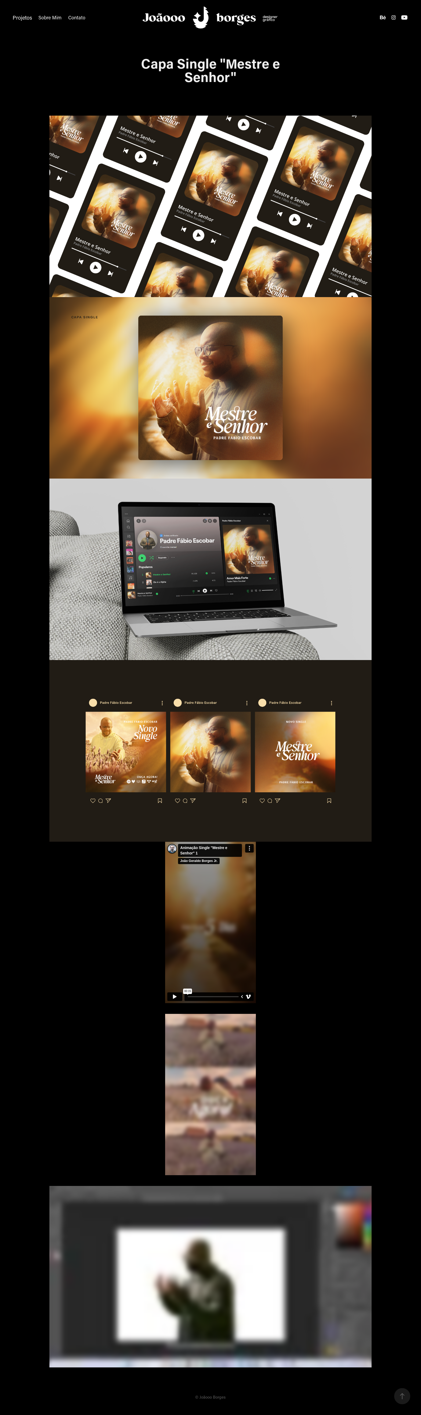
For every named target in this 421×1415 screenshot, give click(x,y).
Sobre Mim (49, 17)
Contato (76, 17)
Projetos (22, 17)
